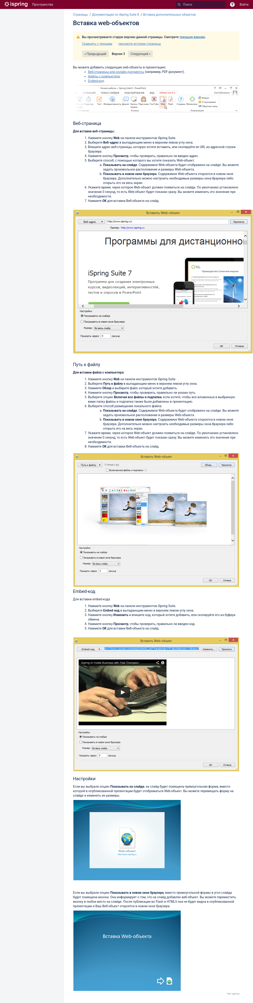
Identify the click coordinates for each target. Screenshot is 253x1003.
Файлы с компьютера (104, 76)
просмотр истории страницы (139, 44)
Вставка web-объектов (106, 23)
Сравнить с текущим (97, 44)
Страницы (80, 14)
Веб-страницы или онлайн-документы (116, 72)
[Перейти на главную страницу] (16, 4)
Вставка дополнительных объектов (169, 14)
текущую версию (192, 37)
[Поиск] (179, 4)
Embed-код (96, 81)
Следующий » (140, 54)
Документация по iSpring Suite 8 (115, 14)
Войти (244, 4)
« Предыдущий (95, 54)
